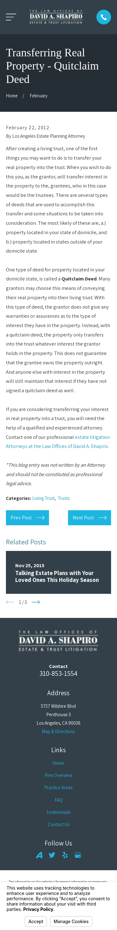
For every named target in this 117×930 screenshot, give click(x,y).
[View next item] (36, 602)
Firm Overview (58, 775)
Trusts (64, 498)
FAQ (58, 800)
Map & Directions (58, 731)
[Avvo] (39, 855)
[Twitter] (52, 855)
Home (58, 763)
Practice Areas (58, 787)
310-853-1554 (58, 673)
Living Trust (43, 498)
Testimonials (58, 812)
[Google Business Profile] (78, 855)
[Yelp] (65, 855)
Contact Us (58, 824)
